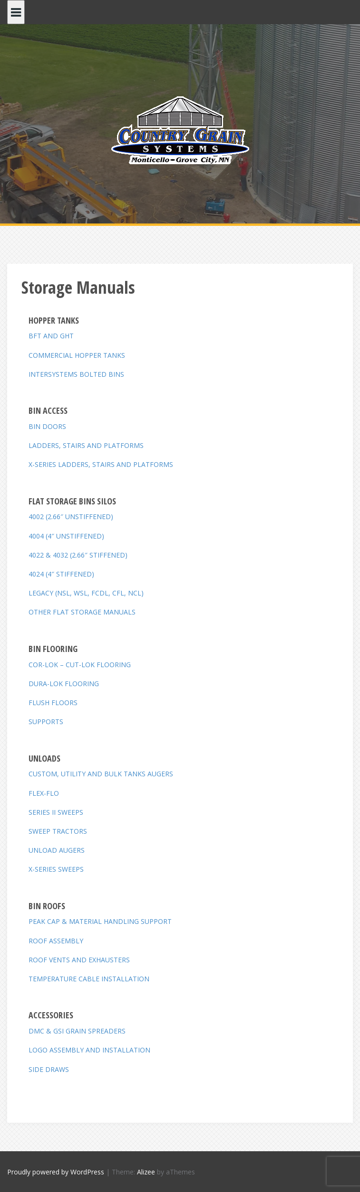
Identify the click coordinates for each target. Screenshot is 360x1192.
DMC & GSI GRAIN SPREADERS (77, 1030)
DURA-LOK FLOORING (64, 683)
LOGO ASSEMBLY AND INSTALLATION (89, 1049)
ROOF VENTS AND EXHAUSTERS (79, 959)
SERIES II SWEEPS (56, 812)
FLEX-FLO (44, 793)
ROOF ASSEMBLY (56, 940)
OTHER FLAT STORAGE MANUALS (82, 611)
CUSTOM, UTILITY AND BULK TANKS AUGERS (101, 773)
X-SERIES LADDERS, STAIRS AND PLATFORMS (101, 464)
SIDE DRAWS (49, 1069)
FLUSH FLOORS (53, 702)
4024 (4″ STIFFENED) (61, 573)
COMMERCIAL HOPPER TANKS (77, 355)
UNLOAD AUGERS (57, 850)
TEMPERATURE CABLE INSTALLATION (89, 978)
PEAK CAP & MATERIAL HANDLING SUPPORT (100, 921)
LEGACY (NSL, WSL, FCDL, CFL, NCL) (86, 592)
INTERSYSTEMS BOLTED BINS (76, 374)
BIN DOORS (47, 426)
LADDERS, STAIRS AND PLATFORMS (86, 445)
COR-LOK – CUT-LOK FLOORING (80, 664)
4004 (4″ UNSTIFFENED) (66, 535)
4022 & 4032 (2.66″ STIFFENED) (78, 554)
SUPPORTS (46, 721)
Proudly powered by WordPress (55, 1171)
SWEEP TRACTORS (58, 831)
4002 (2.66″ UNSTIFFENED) (71, 516)
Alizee (146, 1171)
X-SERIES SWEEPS (56, 869)
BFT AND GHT (51, 335)
